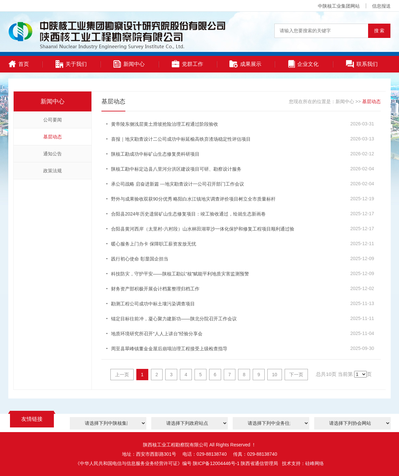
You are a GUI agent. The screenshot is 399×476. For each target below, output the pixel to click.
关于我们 (71, 64)
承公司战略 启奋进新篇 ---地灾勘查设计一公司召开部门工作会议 (177, 184)
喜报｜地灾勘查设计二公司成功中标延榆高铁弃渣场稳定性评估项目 (181, 139)
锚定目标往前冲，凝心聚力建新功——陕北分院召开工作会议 (174, 318)
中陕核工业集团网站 (339, 6)
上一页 (122, 374)
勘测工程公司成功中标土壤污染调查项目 (153, 303)
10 (274, 374)
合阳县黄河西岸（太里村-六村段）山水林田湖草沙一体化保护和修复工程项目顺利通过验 (202, 229)
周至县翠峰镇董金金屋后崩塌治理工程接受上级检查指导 (169, 348)
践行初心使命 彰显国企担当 (139, 258)
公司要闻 (52, 119)
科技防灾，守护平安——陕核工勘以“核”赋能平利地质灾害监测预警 (180, 273)
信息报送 (381, 6)
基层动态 (52, 136)
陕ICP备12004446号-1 (216, 463)
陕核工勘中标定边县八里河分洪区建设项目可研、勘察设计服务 (176, 169)
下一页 (296, 374)
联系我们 (362, 64)
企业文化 (303, 64)
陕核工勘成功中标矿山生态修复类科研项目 (155, 154)
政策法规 (52, 170)
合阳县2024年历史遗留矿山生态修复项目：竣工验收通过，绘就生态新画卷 (188, 214)
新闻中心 (129, 64)
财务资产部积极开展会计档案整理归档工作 (155, 288)
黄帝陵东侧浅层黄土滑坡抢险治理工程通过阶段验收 (164, 124)
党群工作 (187, 64)
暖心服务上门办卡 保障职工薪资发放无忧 (153, 243)
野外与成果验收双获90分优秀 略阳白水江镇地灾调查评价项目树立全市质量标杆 (193, 199)
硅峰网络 (314, 463)
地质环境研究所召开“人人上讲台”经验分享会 (156, 333)
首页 (18, 64)
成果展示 (245, 64)
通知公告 (52, 153)
